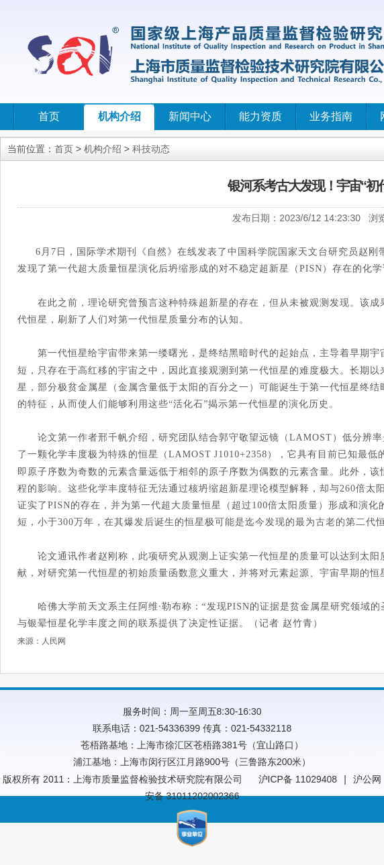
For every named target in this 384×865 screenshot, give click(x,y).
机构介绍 (119, 116)
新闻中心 (190, 116)
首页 (49, 116)
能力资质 (260, 116)
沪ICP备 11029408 (298, 779)
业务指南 (330, 116)
